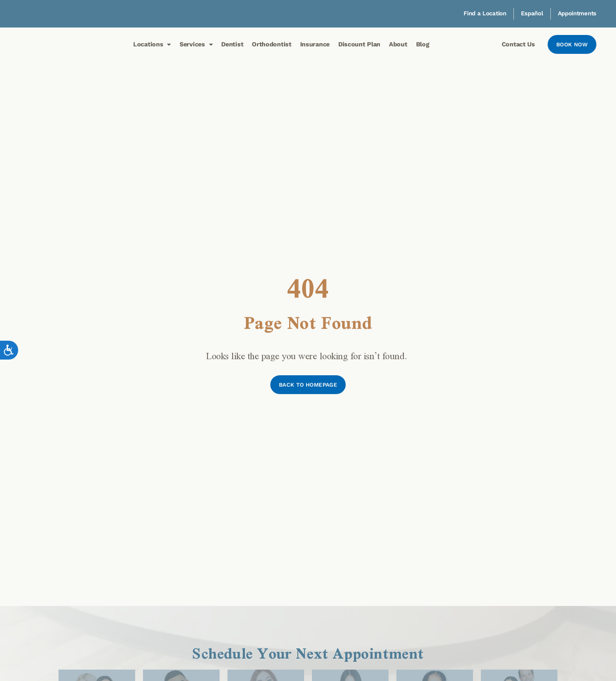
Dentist (232, 44)
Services (196, 44)
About (398, 44)
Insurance (315, 44)
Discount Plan (359, 44)
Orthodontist (271, 44)
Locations (152, 44)
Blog (422, 44)
